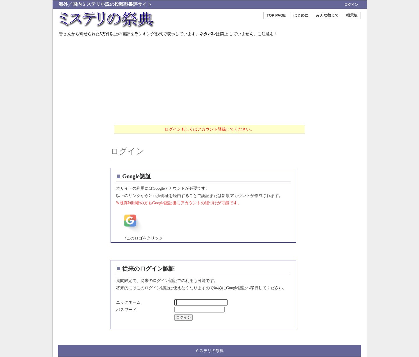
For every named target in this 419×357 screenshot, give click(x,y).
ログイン (351, 5)
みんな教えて (327, 15)
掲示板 (352, 15)
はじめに (300, 15)
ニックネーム (128, 302)
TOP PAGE (276, 15)
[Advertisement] (209, 81)
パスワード (126, 310)
